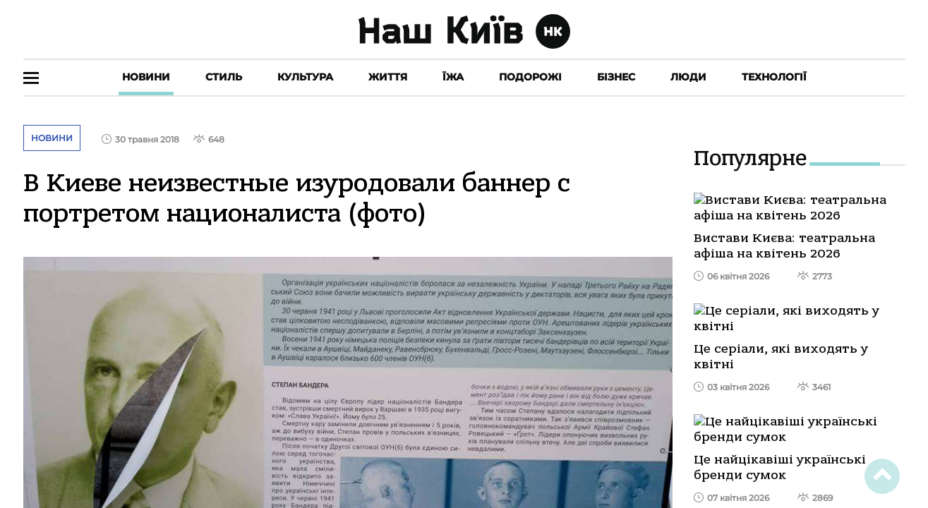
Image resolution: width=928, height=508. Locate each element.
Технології (774, 77)
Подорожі (530, 77)
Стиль (223, 77)
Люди (688, 77)
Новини (146, 77)
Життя (387, 77)
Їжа (453, 77)
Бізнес (616, 77)
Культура (305, 77)
